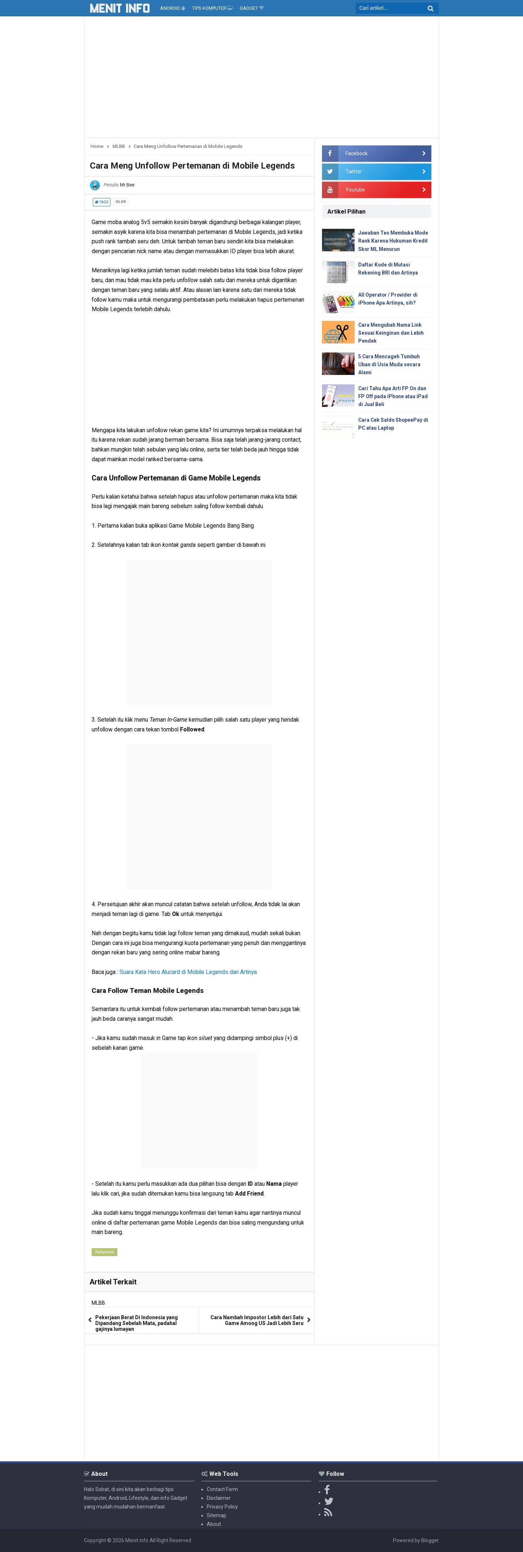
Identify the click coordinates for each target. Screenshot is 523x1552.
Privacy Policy (222, 1507)
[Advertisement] (261, 80)
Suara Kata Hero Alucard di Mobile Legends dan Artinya (188, 972)
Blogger (430, 1540)
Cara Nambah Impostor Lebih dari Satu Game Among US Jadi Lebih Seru (257, 1320)
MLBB (121, 202)
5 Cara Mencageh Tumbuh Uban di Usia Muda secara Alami (389, 365)
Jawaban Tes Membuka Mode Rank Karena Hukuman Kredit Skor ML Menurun (394, 241)
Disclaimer (219, 1498)
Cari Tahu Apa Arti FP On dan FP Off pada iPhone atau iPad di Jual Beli (393, 397)
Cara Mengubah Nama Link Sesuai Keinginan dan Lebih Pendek (391, 333)
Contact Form (222, 1489)
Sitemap (216, 1515)
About (214, 1524)
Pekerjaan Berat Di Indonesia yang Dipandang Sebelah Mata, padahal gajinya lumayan (136, 1323)
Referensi (104, 1252)
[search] (397, 8)
